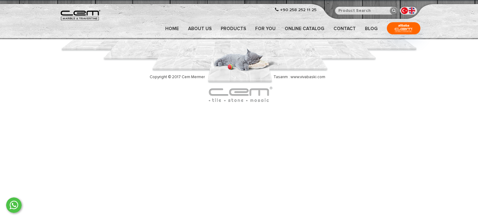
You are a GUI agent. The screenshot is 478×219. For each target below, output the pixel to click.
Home (172, 28)
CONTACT (345, 28)
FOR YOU (265, 28)
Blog (371, 28)
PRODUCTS (233, 28)
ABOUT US (200, 28)
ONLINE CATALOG (304, 28)
